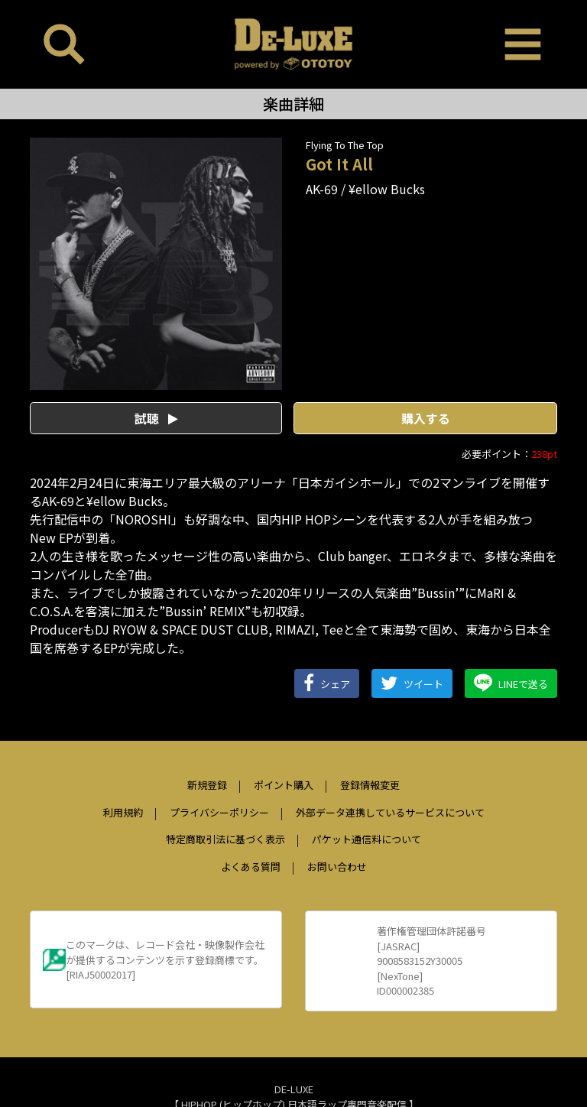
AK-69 (322, 189)
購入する (425, 418)
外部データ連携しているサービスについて (390, 812)
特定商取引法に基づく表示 (225, 839)
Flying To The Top (345, 145)
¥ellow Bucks (387, 189)
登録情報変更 (370, 784)
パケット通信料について (366, 839)
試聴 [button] (156, 418)
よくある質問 (251, 866)
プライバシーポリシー (219, 812)
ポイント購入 (283, 784)
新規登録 (207, 784)
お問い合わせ (337, 866)
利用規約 (123, 812)
